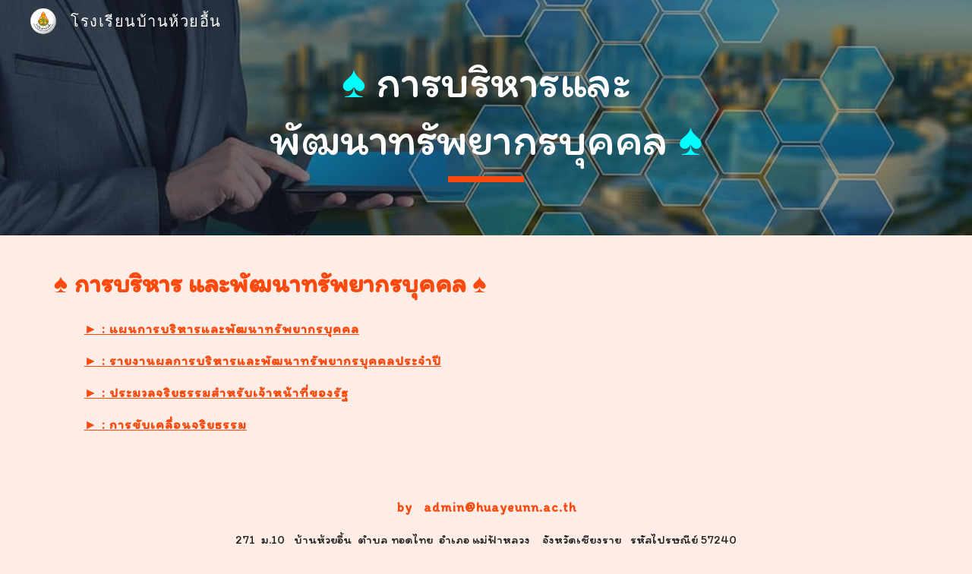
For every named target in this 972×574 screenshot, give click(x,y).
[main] (486, 117)
